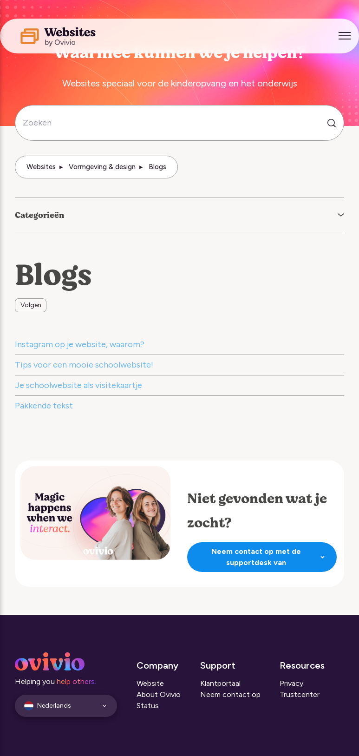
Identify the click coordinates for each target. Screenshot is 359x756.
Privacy (291, 683)
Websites (41, 167)
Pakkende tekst (44, 406)
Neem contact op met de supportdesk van (269, 557)
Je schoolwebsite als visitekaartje (78, 385)
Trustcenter (300, 694)
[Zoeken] (179, 123)
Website (150, 683)
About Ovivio (159, 694)
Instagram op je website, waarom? (79, 344)
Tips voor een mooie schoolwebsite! (84, 365)
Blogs (157, 167)
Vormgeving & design (102, 167)
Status (148, 705)
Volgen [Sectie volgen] (30, 305)
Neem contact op (230, 694)
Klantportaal (220, 683)
